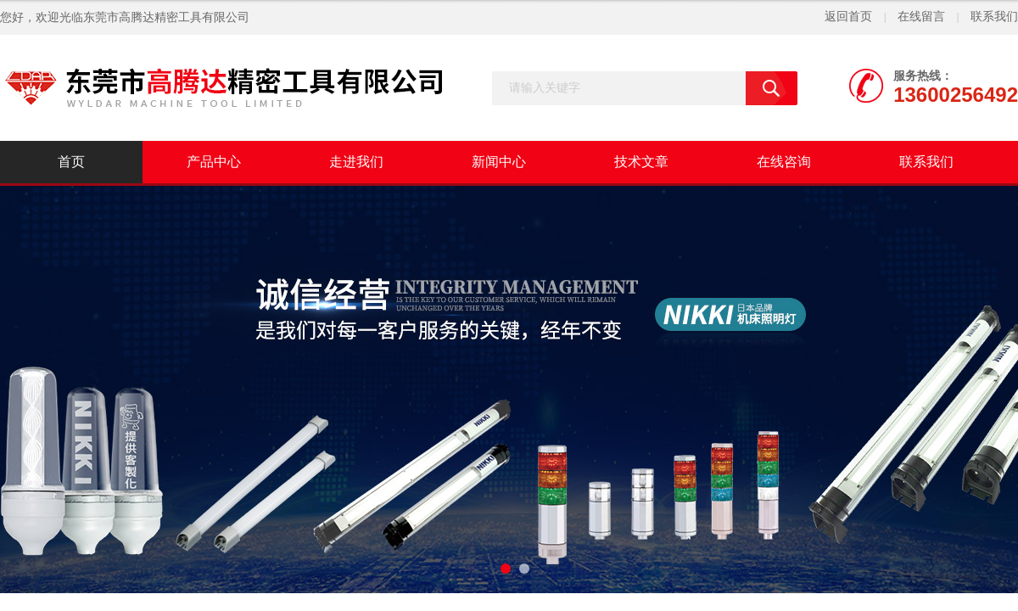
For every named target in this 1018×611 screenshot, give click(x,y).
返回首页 (848, 16)
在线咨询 (784, 161)
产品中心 (214, 161)
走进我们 (356, 161)
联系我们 (994, 16)
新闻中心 (499, 161)
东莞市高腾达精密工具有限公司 (166, 17)
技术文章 (641, 161)
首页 (71, 161)
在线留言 (921, 16)
